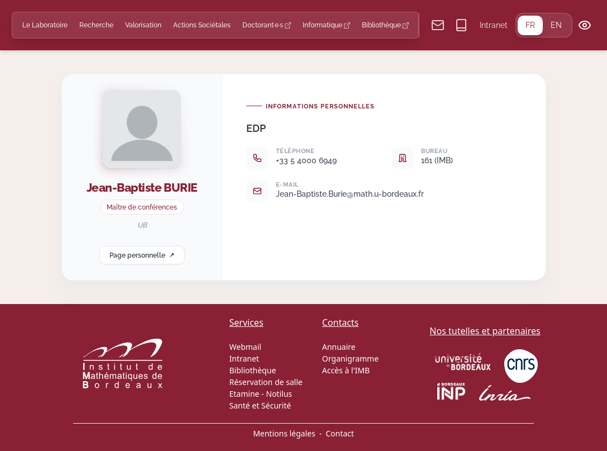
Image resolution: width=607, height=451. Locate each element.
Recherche (96, 25)
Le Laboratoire (45, 25)
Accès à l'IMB (346, 370)
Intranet (494, 25)
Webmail (245, 346)
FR (530, 25)
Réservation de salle (266, 382)
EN (556, 25)
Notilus (279, 393)
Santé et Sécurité (260, 405)
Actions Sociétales (202, 25)
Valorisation (143, 25)
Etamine (245, 393)
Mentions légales (284, 433)
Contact (340, 433)
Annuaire (339, 346)
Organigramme (350, 358)
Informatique (326, 25)
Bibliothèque (385, 25)
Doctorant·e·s (266, 25)
